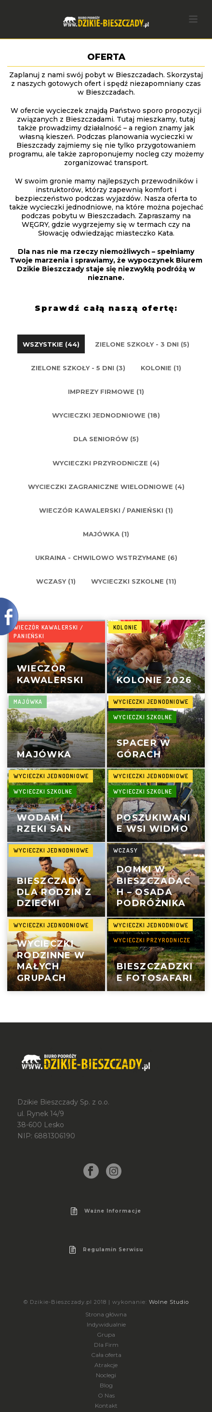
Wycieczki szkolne (142, 717)
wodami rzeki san (44, 823)
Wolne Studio (169, 1302)
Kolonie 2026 (154, 680)
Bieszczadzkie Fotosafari (155, 972)
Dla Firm (106, 1344)
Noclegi (106, 1375)
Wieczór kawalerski (50, 674)
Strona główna (106, 1314)
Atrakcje (106, 1365)
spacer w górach (144, 748)
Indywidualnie (106, 1324)
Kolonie (125, 627)
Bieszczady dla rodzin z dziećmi (54, 892)
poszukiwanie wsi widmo (153, 823)
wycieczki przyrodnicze (151, 940)
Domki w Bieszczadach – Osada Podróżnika (153, 886)
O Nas (106, 1395)
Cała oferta (106, 1354)
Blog (106, 1385)
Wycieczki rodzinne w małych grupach (51, 960)
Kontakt (106, 1405)
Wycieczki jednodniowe (150, 701)
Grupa (106, 1334)
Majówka (44, 754)
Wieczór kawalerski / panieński (48, 632)
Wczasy (125, 850)
